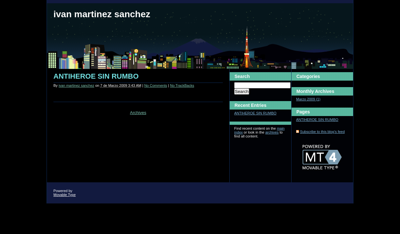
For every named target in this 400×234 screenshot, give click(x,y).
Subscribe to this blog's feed (322, 132)
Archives (138, 112)
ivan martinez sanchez (101, 14)
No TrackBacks (182, 85)
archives (272, 132)
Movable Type (64, 195)
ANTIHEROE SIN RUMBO (96, 76)
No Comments (155, 85)
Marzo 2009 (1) (308, 99)
